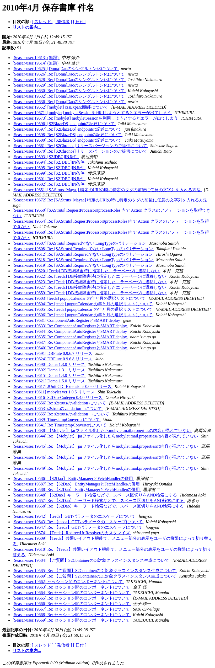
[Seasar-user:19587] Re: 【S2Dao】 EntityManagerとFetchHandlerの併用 (77, 484)
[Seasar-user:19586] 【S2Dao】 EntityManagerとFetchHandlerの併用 (73, 478)
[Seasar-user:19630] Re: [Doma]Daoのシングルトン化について (69, 90)
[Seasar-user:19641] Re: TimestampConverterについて (60, 425)
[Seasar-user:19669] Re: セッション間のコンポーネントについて (72, 620)
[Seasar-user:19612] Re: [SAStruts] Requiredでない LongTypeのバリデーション (83, 254)
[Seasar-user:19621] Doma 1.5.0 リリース (49, 381)
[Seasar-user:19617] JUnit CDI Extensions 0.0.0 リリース (62, 386)
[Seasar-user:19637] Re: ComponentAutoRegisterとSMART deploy (70, 342)
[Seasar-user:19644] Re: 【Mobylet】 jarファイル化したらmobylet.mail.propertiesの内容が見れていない (106, 436)
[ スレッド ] (42, 21)
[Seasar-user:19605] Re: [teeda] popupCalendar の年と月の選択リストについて (83, 309)
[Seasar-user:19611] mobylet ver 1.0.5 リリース (54, 392)
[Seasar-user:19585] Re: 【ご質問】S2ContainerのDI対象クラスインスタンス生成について (95, 570)
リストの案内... (27, 27)
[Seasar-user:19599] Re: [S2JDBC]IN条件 (49, 173)
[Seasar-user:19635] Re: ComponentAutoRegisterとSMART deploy (70, 337)
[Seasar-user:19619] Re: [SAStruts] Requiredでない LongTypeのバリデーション (83, 265)
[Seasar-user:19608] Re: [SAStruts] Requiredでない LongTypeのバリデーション (83, 249)
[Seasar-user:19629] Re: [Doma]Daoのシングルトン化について (69, 85)
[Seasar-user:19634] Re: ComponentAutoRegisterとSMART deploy (70, 331)
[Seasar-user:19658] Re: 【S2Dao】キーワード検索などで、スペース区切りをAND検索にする (99, 506)
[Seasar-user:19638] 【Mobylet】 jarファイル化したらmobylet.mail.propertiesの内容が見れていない (102, 430)
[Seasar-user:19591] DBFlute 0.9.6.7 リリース (53, 353)
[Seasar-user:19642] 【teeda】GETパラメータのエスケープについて (75, 516)
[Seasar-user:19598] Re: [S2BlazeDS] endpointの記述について (67, 134)
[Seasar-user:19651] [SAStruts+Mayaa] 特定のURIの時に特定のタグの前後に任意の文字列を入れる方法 (107, 190)
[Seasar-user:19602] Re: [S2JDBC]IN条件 (49, 184)
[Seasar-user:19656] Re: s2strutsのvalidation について (60, 403)
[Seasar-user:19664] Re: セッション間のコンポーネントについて (72, 592)
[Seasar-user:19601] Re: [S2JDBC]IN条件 (49, 179)
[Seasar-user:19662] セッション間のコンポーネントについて (68, 581)
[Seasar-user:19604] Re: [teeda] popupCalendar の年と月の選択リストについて (83, 304)
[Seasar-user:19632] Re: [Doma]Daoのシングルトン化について (69, 96)
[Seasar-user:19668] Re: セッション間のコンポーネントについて (72, 614)
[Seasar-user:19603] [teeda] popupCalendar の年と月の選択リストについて (80, 298)
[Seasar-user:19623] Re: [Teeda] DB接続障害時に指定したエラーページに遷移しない (90, 282)
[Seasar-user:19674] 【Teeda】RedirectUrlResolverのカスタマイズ (72, 533)
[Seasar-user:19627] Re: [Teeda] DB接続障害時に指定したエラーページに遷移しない (90, 287)
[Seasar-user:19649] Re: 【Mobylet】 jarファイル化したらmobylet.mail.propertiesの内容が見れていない (106, 468)
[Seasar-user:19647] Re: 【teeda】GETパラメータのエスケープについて (78, 527)
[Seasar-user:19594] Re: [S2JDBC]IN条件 (49, 162)
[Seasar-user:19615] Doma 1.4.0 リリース (49, 375)
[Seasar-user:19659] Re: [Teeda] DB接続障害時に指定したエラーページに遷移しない (90, 293)
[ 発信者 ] (63, 21)
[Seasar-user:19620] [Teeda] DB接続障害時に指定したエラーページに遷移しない (86, 271)
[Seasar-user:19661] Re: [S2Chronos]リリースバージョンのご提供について (80, 145)
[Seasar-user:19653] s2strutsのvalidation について (58, 408)
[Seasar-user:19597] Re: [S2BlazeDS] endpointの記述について (67, 129)
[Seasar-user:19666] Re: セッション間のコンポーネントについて (72, 603)
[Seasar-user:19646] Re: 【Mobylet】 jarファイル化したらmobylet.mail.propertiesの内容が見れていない (106, 457)
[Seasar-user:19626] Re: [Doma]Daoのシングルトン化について (69, 74)
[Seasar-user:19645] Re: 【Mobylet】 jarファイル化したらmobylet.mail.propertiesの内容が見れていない (106, 446)
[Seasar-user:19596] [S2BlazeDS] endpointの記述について (64, 123)
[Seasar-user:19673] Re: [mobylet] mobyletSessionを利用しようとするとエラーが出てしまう (96, 118)
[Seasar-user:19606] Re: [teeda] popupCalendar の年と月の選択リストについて (83, 315)
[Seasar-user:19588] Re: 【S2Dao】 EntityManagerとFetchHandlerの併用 (77, 489)
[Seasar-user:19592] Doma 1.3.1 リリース (49, 370)
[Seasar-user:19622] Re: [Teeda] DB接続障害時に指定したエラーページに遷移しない (90, 276)
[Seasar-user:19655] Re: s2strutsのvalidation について (61, 414)
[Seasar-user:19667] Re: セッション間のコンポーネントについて (72, 609)
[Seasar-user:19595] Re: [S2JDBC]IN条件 (49, 167)
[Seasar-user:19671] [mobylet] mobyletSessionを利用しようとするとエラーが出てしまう (92, 112)
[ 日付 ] (80, 21)
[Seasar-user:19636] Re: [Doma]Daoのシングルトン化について (69, 101)
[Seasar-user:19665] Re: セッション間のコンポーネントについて (72, 598)
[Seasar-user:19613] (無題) (36, 57)
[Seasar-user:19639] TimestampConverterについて (57, 419)
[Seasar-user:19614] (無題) (36, 63)
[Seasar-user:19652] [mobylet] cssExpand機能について (61, 107)
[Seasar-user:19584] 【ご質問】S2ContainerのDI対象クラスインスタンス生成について (91, 560)
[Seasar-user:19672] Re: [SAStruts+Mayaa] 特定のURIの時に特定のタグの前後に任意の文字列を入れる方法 (110, 200)
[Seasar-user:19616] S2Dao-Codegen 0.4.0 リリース (58, 397)
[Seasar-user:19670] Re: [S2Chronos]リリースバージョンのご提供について (80, 151)
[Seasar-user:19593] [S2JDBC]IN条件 (46, 156)
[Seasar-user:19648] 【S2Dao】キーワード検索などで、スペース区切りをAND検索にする (95, 495)
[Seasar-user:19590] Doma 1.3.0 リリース (49, 364)
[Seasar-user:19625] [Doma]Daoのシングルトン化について (66, 68)
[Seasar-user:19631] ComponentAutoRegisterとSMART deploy (67, 320)
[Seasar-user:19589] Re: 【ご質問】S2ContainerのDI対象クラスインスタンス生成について (95, 576)
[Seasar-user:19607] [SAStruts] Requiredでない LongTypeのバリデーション (80, 243)
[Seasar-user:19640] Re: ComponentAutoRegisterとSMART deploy (70, 348)
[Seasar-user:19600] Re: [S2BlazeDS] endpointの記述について (67, 140)
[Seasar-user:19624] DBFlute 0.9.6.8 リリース (53, 359)
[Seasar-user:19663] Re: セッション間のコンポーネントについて (72, 587)
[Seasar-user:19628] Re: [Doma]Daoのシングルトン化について (69, 79)
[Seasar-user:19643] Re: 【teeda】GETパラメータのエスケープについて (78, 522)
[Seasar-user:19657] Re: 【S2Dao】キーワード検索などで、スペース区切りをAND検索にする (99, 500)
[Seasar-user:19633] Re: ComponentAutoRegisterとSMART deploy (70, 326)
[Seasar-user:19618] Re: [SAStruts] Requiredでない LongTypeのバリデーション (83, 260)
